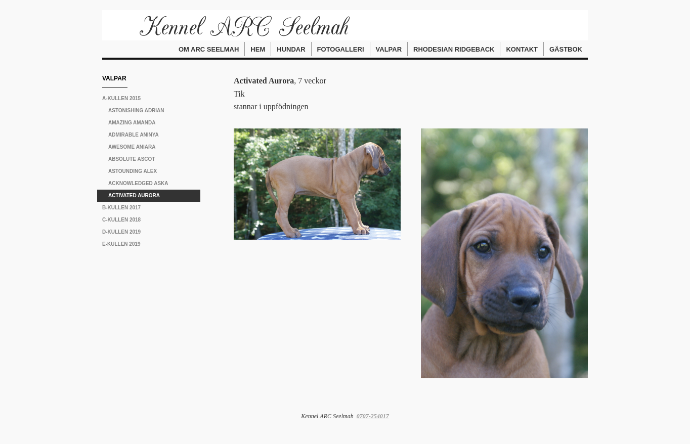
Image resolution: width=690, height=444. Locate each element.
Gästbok (565, 49)
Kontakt (522, 49)
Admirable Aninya (133, 135)
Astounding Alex (132, 171)
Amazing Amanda (132, 122)
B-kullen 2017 (121, 207)
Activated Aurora (134, 195)
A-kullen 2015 (121, 98)
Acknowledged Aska (138, 183)
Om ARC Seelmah (209, 49)
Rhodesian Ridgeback (453, 49)
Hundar (291, 49)
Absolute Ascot (131, 159)
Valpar (389, 49)
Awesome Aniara (132, 147)
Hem (257, 49)
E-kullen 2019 (121, 244)
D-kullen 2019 (121, 232)
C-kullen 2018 (121, 220)
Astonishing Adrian (136, 110)
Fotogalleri (340, 49)
